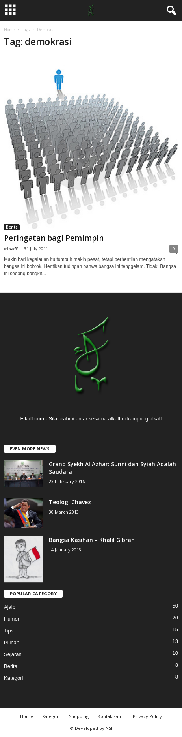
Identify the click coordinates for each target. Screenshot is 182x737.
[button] (169, 10)
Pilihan (11, 642)
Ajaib (9, 607)
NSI (109, 728)
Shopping (79, 716)
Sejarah (13, 654)
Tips (8, 631)
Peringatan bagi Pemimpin (54, 238)
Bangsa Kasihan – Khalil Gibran (92, 540)
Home (9, 29)
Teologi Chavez (70, 502)
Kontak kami (111, 716)
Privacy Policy (147, 716)
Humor (11, 619)
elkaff (11, 248)
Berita (12, 227)
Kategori (13, 678)
